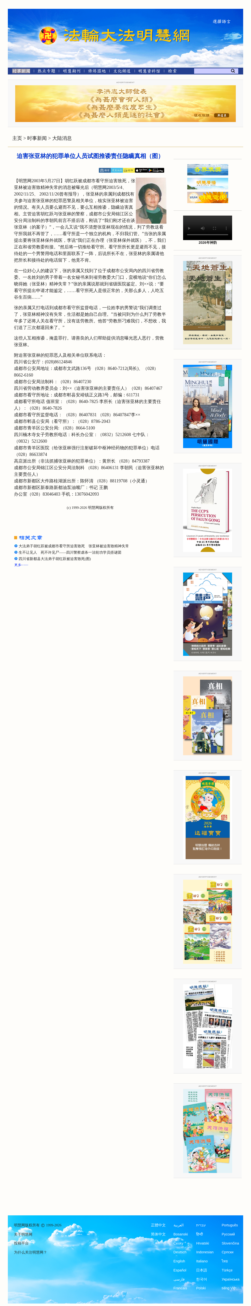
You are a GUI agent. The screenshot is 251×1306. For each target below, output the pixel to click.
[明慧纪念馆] (149, 72)
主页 (17, 138)
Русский (228, 1234)
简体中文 (158, 1234)
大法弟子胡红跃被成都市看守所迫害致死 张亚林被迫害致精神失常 (74, 546)
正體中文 (158, 1225)
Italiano (202, 1261)
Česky (178, 1243)
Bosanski (181, 1234)
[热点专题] (46, 72)
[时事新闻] (19, 72)
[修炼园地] (97, 72)
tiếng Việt (229, 1288)
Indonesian (204, 1252)
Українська (230, 1279)
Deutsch (180, 1252)
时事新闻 (37, 138)
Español (180, 1270)
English (179, 1261)
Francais (180, 1288)
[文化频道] (122, 72)
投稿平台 (21, 1243)
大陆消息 (62, 138)
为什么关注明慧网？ (30, 1252)
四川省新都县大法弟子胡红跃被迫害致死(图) (55, 559)
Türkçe (227, 1270)
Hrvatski (202, 1243)
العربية (179, 1225)
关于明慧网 (23, 1234)
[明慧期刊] (72, 72)
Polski (201, 1288)
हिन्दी (199, 1234)
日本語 (201, 1270)
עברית (201, 1225)
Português (230, 1225)
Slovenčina (230, 1243)
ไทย (225, 1261)
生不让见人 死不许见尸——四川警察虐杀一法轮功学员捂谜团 (70, 552)
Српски (227, 1252)
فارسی (179, 1279)
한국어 (201, 1279)
